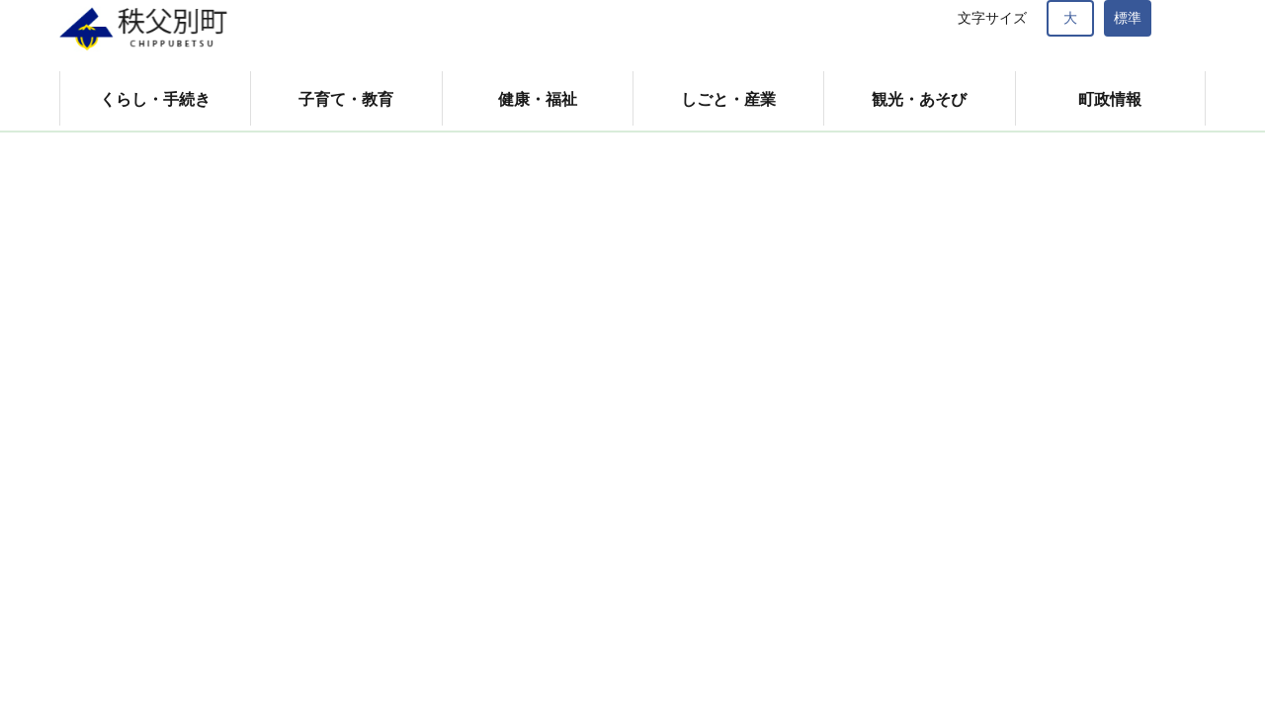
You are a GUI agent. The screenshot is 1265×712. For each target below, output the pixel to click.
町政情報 (1109, 99)
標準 (1127, 18)
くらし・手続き (155, 99)
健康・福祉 (537, 99)
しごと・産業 (728, 99)
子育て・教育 (345, 99)
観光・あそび (919, 99)
